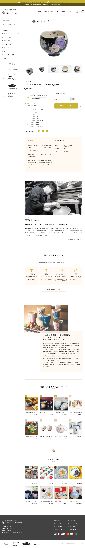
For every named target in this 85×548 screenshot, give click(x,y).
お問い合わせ (54, 11)
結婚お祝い (39, 114)
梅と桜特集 (35, 112)
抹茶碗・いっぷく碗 (29, 110)
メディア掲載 (58, 523)
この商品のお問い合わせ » (31, 105)
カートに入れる (66, 106)
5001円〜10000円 (39, 126)
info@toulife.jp (9, 529)
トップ (26, 109)
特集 (30, 112)
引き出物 (38, 116)
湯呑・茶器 (41, 109)
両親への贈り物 (40, 120)
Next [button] (82, 41)
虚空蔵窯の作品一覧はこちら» (75, 239)
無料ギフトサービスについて (54, 289)
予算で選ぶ (32, 126)
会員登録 (63, 11)
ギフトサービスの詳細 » (30, 103)
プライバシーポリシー (75, 523)
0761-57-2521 (57, 2)
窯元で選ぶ (32, 122)
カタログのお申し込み (75, 529)
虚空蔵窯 (37, 122)
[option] (53, 41)
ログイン (70, 11)
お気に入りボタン (80, 106)
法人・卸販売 (73, 526)
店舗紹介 (57, 520)
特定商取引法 (58, 526)
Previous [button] (25, 41)
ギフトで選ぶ (32, 114)
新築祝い (38, 118)
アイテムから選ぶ (33, 109)
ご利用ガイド (73, 520)
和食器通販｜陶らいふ (72, 543)
